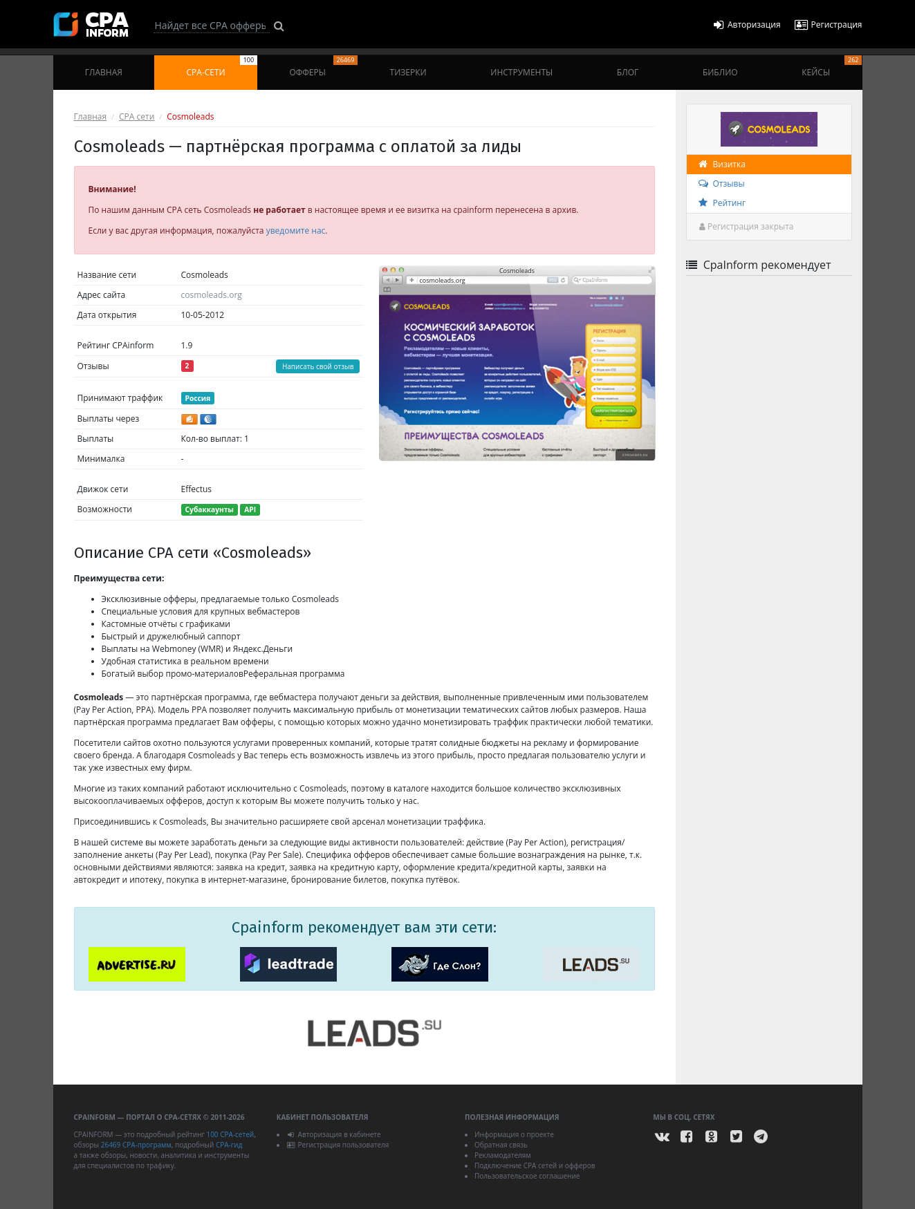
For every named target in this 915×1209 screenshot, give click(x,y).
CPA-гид (229, 1145)
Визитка (721, 164)
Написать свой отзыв (318, 366)
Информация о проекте (514, 1134)
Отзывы (721, 183)
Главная (103, 72)
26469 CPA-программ (136, 1145)
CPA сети (136, 116)
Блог (627, 72)
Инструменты (521, 72)
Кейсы (832, 66)
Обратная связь (501, 1145)
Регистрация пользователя (337, 1145)
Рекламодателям (502, 1155)
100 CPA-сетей (230, 1134)
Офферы (323, 66)
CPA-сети (222, 66)
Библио (720, 72)
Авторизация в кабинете (333, 1134)
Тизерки (408, 72)
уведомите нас (296, 230)
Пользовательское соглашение (527, 1176)
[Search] (212, 25)
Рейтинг (721, 203)
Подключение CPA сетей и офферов (534, 1165)
